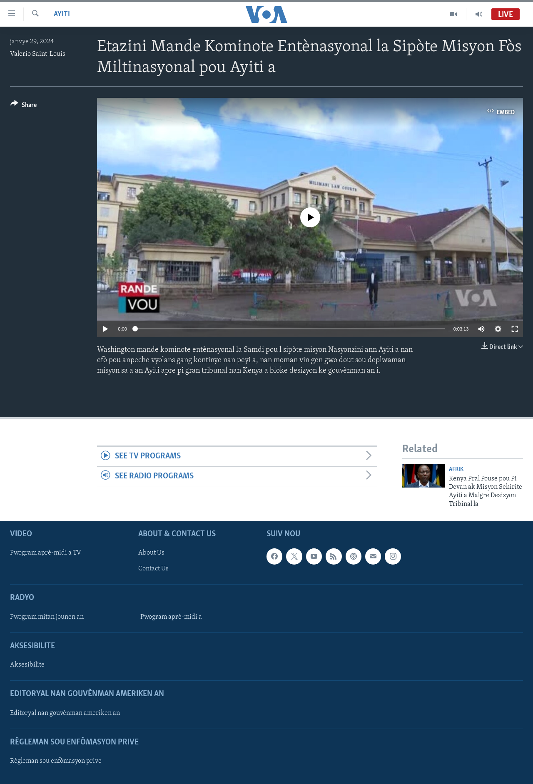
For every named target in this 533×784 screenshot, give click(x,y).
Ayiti (62, 14)
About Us (151, 553)
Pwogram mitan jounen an (47, 617)
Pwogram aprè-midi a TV (45, 553)
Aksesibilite (27, 665)
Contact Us (153, 568)
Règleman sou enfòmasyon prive (56, 761)
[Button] (23, 106)
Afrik (456, 469)
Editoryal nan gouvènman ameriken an (65, 713)
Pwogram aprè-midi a (171, 617)
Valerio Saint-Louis (37, 54)
